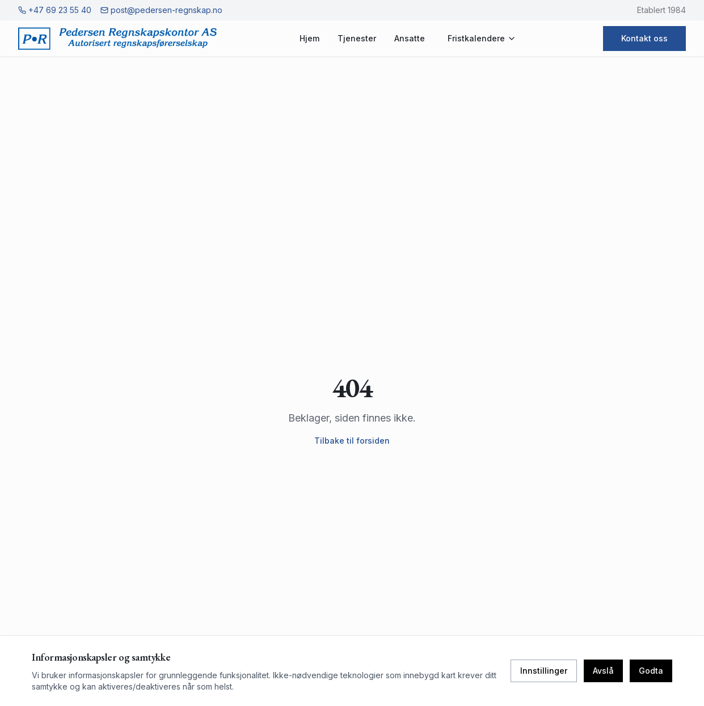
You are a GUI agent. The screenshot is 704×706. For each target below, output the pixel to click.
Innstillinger (543, 670)
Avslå (603, 670)
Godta (651, 670)
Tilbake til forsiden (352, 440)
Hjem (309, 38)
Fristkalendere (482, 38)
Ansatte (409, 38)
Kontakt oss (644, 38)
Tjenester (357, 38)
